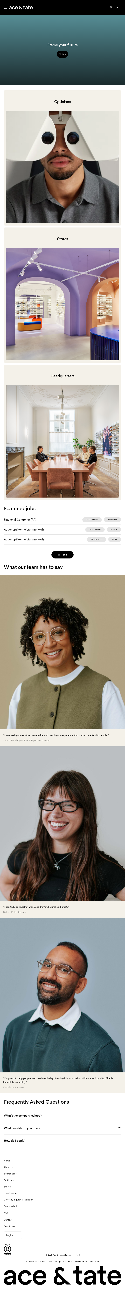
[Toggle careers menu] (6, 8)
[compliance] (94, 1261)
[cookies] (42, 1261)
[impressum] (52, 1261)
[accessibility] (31, 1261)
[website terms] (81, 1261)
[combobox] (114, 7)
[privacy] (62, 1261)
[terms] (70, 1261)
